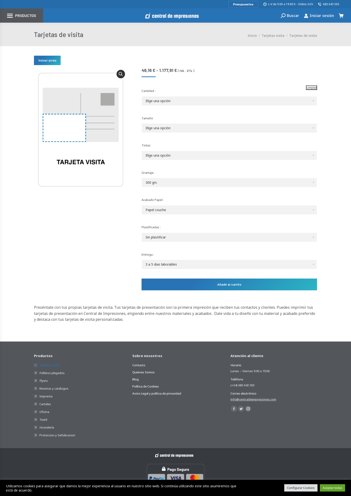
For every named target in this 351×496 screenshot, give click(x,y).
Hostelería (46, 427)
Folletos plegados (52, 373)
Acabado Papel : (153, 200)
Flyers (43, 381)
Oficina (44, 412)
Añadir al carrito (229, 284)
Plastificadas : (151, 227)
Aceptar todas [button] (332, 488)
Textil (43, 419)
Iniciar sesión (319, 15)
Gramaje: (148, 173)
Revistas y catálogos (53, 388)
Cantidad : (148, 91)
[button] (121, 74)
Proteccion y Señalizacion (57, 435)
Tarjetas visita (49, 365)
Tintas (146, 145)
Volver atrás (47, 60)
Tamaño (147, 118)
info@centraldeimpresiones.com (253, 399)
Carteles (45, 404)
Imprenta (46, 396)
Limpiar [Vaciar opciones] (311, 87)
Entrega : (148, 254)
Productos (25, 15)
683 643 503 (328, 4)
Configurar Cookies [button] (301, 488)
